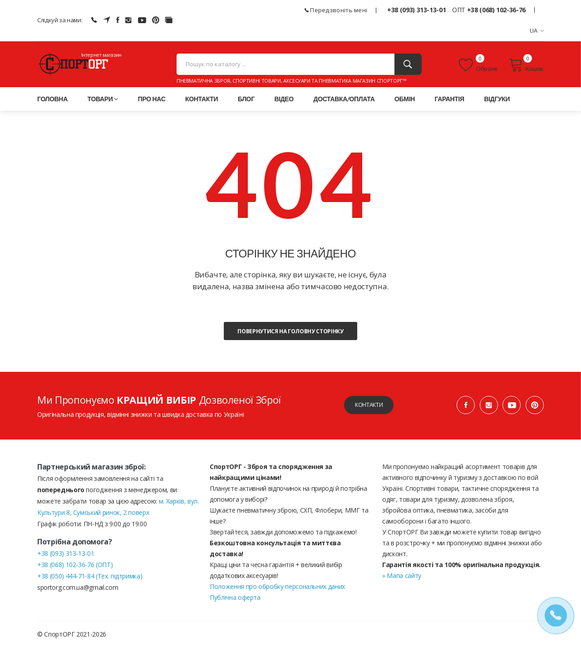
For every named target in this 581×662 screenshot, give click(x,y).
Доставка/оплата (344, 113)
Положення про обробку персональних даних (277, 600)
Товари (103, 113)
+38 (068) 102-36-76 (496, 9)
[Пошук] (408, 71)
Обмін (404, 113)
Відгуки (497, 113)
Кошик (526, 72)
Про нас (152, 113)
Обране (478, 72)
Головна (52, 113)
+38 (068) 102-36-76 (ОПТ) (75, 578)
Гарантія (449, 113)
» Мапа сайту (401, 589)
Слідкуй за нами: (59, 20)
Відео (283, 113)
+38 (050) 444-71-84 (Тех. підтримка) (89, 590)
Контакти (201, 113)
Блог (246, 113)
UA (537, 30)
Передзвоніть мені (336, 10)
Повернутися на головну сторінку (290, 345)
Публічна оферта (235, 611)
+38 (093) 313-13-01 (416, 9)
